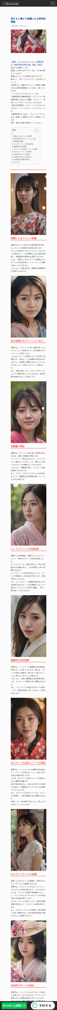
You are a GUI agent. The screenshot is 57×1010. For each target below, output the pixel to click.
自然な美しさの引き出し (23, 157)
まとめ (17, 162)
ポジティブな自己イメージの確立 (26, 149)
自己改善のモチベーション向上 (25, 139)
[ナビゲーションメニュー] (52, 3)
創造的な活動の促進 (22, 159)
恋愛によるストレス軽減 (22, 136)
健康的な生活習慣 (20, 146)
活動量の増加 (18, 141)
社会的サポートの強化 (22, 154)
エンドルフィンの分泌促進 (23, 144)
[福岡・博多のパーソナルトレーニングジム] (11, 3)
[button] (35, 130)
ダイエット (24, 26)
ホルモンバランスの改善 (22, 152)
